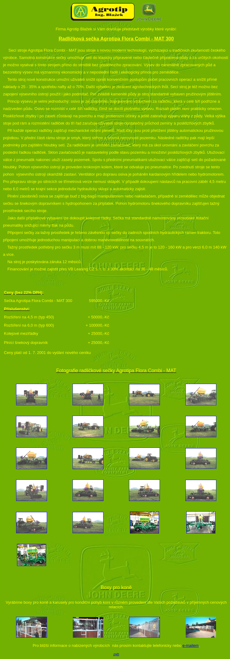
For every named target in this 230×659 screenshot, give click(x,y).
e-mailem (190, 645)
